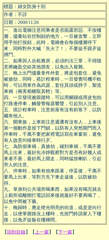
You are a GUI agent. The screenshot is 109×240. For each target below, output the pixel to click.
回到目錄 (16, 232)
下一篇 (65, 232)
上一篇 (42, 232)
